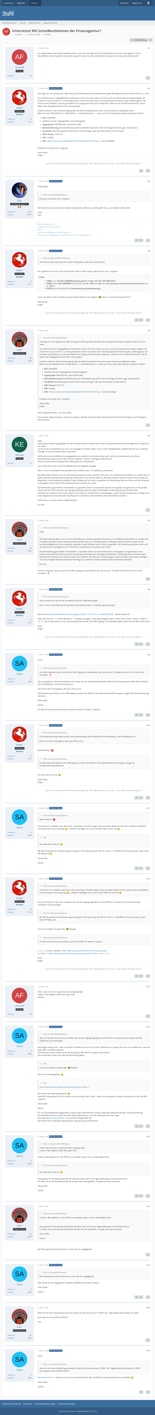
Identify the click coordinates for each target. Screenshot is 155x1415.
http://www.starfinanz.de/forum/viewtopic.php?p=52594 (73, 953)
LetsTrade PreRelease (46, 232)
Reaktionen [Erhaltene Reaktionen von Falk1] (11, 358)
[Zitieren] (148, 78)
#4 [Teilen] (149, 251)
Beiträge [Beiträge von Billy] (10, 215)
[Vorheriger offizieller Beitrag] (136, 240)
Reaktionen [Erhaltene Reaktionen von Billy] (11, 212)
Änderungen (63, 232)
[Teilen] (150, 40)
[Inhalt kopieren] (147, 277)
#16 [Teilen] (148, 1206)
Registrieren (137, 3)
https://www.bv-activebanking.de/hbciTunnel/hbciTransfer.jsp (73, 141)
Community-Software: (77, 1411)
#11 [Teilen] (148, 808)
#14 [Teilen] (148, 1027)
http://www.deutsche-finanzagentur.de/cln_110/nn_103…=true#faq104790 (81, 614)
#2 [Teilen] (149, 88)
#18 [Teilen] (148, 1307)
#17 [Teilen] (148, 1265)
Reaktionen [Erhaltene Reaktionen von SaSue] (11, 679)
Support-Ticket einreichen (48, 227)
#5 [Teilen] (149, 330)
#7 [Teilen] (149, 520)
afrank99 (18, 34)
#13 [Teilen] (148, 986)
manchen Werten (57, 1118)
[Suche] (148, 3)
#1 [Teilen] (149, 48)
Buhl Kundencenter (46, 224)
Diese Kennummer (45, 1377)
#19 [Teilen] (148, 1350)
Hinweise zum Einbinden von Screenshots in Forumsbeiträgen (63, 235)
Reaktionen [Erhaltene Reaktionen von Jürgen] (11, 119)
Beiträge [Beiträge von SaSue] (10, 682)
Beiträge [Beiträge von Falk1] (10, 361)
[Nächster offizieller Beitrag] (141, 171)
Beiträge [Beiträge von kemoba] (10, 463)
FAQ (39, 229)
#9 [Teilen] (149, 654)
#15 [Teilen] (148, 1136)
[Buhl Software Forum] (77, 13)
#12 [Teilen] (148, 879)
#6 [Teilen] (149, 435)
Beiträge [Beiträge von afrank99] (10, 76)
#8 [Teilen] (149, 589)
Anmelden (124, 3)
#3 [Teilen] (149, 181)
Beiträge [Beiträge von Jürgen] (10, 122)
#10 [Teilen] (148, 725)
